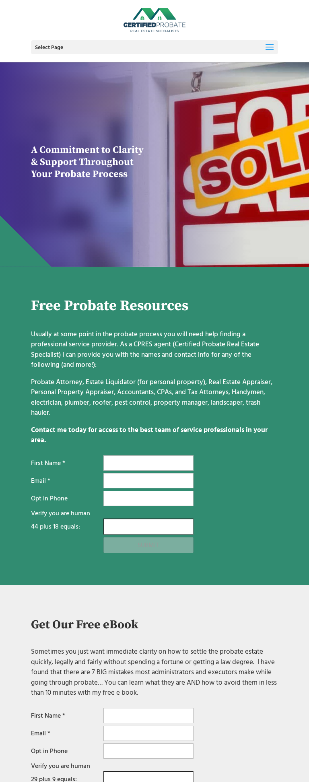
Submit (148, 545)
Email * (40, 480)
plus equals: (55, 526)
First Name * (48, 463)
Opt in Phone (49, 498)
